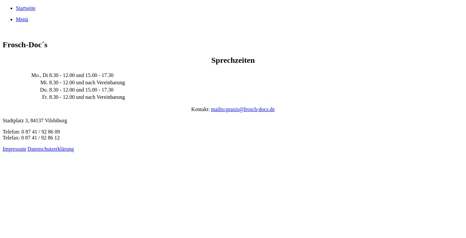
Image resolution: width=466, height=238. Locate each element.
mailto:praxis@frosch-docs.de (243, 109)
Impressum (14, 149)
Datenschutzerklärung (50, 149)
